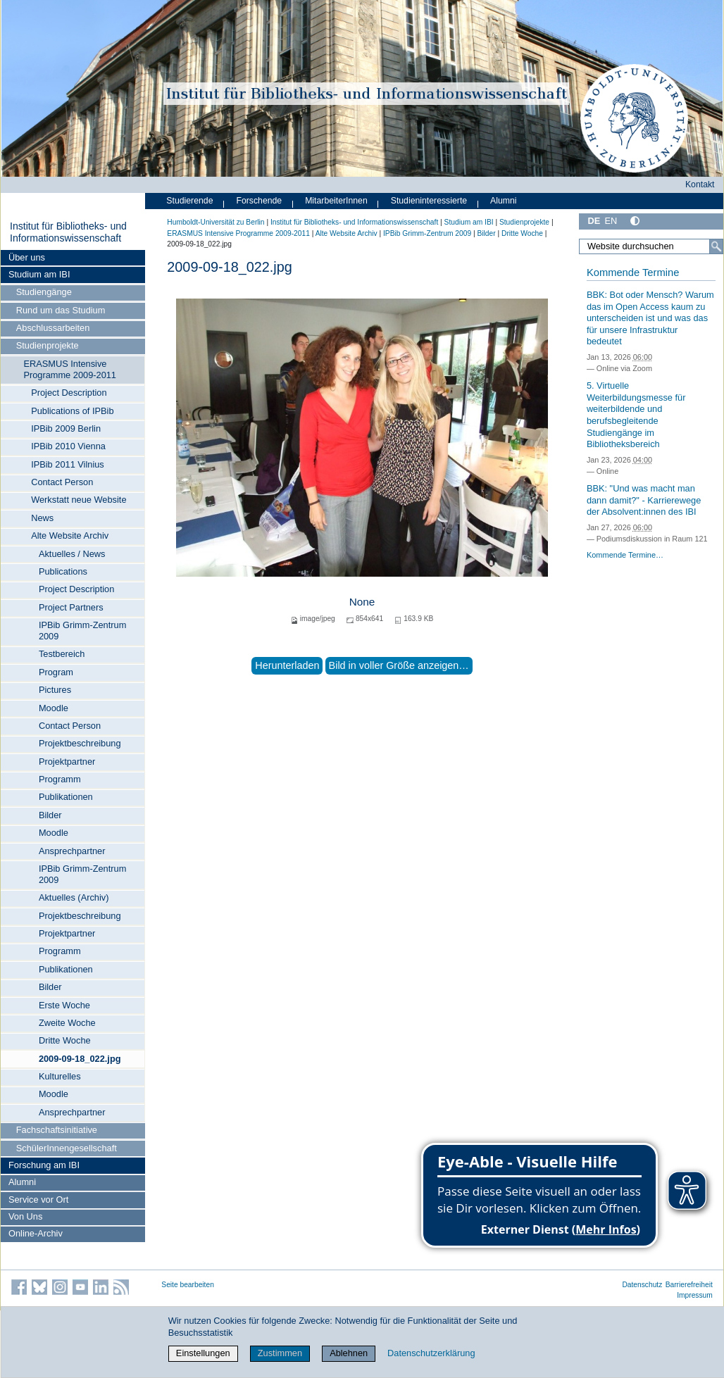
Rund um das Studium (61, 310)
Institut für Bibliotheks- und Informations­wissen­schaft (68, 232)
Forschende (259, 201)
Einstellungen (203, 1353)
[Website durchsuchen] (651, 246)
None (362, 602)
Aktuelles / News (72, 554)
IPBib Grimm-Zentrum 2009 (82, 630)
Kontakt (700, 184)
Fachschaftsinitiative (56, 1130)
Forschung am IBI (44, 1165)
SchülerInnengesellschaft (66, 1148)
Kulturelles (60, 1076)
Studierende (189, 201)
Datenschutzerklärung (431, 1353)
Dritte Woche (65, 1040)
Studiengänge (44, 292)
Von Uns (25, 1216)
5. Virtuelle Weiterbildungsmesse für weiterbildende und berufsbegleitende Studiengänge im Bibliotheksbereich (636, 414)
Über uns (26, 257)
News (42, 518)
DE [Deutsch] (593, 220)
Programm (60, 779)
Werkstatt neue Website (78, 499)
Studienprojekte (47, 345)
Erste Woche (64, 1005)
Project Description (68, 392)
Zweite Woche (67, 1022)
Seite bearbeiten (187, 1285)
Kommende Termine (633, 272)
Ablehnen (349, 1353)
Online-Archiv (35, 1233)
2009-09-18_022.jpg (80, 1058)
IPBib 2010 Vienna (68, 446)
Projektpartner (67, 761)
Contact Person (62, 482)
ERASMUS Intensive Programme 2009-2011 (69, 369)
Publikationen (66, 796)
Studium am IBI (39, 274)
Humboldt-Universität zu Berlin (215, 222)
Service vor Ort (38, 1199)
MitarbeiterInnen (336, 201)
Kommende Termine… (625, 555)
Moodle (53, 708)
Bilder (50, 815)
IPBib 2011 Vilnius (67, 464)
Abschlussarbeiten (53, 327)
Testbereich (62, 654)
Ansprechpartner (72, 851)
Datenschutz (642, 1285)
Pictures (55, 689)
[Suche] (716, 246)
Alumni (22, 1182)
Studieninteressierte (429, 201)
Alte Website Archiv (69, 535)
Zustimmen (280, 1353)
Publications (63, 571)
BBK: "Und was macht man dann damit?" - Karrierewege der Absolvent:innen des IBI (644, 500)
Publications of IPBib (72, 411)
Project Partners (71, 607)
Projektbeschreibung (80, 743)
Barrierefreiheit (689, 1285)
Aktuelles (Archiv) (74, 897)
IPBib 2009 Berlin (66, 428)
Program (56, 672)
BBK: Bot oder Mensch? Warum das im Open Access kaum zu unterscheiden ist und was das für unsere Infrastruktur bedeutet (650, 318)
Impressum (695, 1295)
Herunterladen (287, 665)
